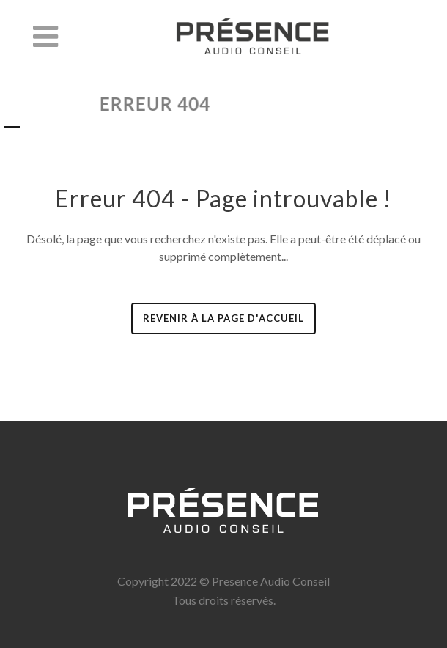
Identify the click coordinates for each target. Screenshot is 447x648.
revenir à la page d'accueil (223, 318)
